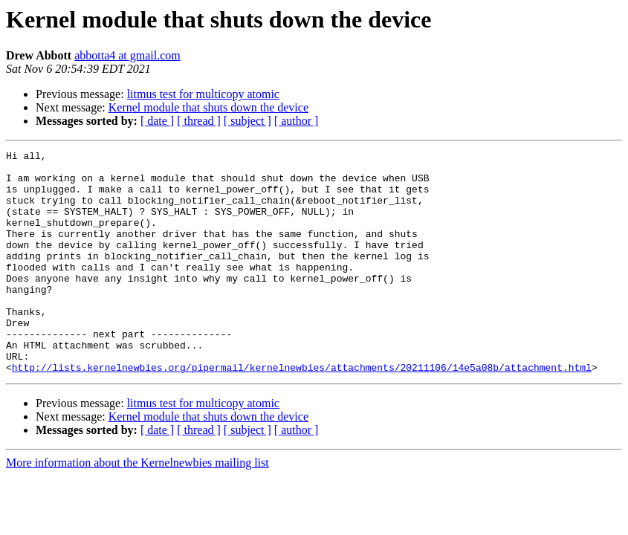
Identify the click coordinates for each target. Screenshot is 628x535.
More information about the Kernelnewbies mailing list (137, 507)
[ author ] (296, 120)
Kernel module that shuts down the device (208, 107)
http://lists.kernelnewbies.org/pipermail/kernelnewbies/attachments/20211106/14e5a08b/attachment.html (302, 411)
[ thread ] (199, 120)
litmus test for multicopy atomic (203, 94)
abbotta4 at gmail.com (127, 55)
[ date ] (157, 120)
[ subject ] (247, 120)
